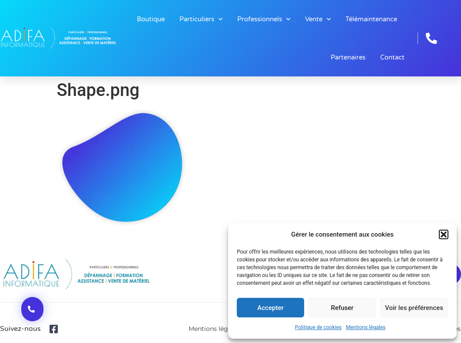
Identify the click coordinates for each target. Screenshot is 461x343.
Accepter (270, 308)
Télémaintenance (371, 19)
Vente (318, 19)
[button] (443, 234)
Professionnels (263, 19)
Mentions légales (365, 327)
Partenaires (348, 57)
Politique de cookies (318, 327)
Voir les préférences (414, 308)
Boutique (151, 19)
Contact (392, 57)
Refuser (342, 308)
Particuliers (200, 19)
